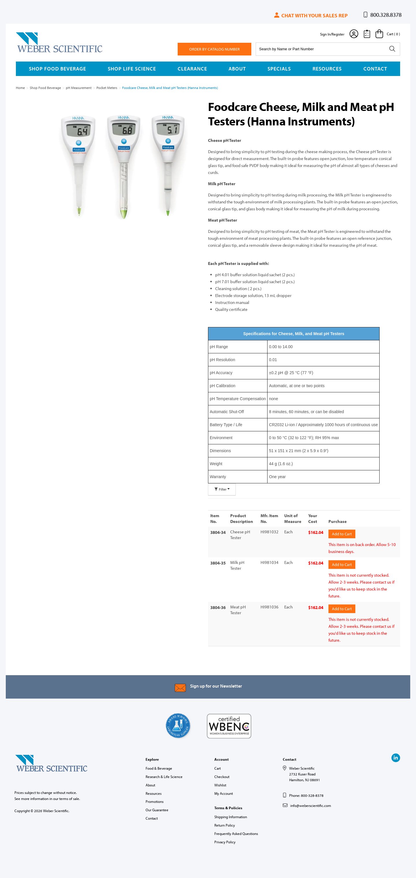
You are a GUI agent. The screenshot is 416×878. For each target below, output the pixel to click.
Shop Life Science (132, 68)
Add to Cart (342, 533)
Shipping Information (230, 815)
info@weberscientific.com (310, 803)
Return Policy (224, 823)
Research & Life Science (164, 775)
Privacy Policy (224, 840)
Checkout (221, 775)
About (237, 68)
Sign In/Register (332, 34)
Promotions (155, 800)
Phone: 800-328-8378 (306, 794)
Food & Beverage (159, 766)
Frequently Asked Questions (236, 831)
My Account (223, 791)
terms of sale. (69, 797)
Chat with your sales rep (310, 15)
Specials (279, 68)
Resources (327, 68)
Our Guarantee (157, 808)
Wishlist (220, 783)
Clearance (192, 68)
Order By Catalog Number (214, 49)
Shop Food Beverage (57, 68)
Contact (375, 68)
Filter (222, 489)
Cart (217, 766)
